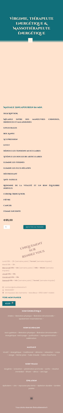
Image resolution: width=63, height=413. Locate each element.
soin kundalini (31, 328)
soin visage (31, 364)
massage (31, 347)
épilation (31, 381)
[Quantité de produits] (6, 227)
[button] (30, 40)
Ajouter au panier (34, 227)
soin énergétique (31, 311)
